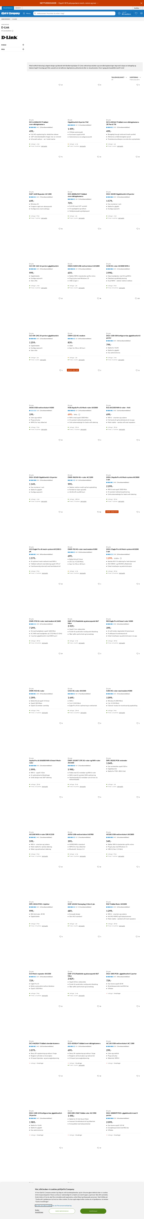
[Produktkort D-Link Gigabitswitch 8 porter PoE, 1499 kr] (85, 100)
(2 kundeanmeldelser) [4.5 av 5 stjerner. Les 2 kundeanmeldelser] (46, 1118)
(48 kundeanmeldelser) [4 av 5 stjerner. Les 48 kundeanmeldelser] (46, 554)
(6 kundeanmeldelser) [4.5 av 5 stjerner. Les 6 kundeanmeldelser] (123, 837)
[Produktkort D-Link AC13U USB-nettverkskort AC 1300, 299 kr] (123, 1021)
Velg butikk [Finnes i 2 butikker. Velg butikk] (83, 146)
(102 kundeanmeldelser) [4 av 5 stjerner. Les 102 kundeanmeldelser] (47, 1046)
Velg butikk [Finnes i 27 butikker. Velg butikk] (83, 429)
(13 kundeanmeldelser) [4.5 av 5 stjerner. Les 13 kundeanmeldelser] (46, 338)
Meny (27, 13)
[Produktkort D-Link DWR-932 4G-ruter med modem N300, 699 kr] (85, 527)
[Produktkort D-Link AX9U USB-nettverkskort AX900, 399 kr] (85, 812)
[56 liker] (61, 228)
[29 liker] (61, 653)
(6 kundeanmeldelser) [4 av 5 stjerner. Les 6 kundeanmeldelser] (123, 624)
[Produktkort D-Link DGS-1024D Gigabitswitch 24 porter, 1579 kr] (123, 172)
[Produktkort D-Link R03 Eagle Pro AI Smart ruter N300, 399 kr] (123, 599)
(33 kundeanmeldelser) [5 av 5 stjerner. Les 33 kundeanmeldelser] (46, 480)
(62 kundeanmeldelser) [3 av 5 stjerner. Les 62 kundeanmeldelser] (84, 480)
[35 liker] (138, 156)
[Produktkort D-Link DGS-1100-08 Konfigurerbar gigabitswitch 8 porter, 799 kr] (123, 313)
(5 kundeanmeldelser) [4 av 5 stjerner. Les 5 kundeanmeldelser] (123, 482)
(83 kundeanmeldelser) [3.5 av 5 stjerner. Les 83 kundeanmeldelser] (84, 338)
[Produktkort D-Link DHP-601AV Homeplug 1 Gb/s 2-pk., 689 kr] (85, 882)
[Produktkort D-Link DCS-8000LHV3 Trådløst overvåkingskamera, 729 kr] (85, 172)
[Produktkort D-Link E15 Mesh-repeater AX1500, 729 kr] (46, 952)
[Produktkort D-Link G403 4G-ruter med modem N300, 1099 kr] (123, 669)
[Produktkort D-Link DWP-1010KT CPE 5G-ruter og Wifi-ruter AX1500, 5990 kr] (85, 738)
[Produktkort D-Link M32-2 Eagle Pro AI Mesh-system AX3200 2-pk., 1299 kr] (123, 527)
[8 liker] (99, 84)
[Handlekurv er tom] (141, 13)
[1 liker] (61, 370)
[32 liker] (99, 866)
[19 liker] (99, 1148)
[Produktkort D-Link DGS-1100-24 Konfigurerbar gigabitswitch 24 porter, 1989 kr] (46, 1091)
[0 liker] (99, 228)
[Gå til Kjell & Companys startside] (11, 13)
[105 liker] (137, 298)
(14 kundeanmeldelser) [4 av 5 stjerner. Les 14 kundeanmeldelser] (84, 199)
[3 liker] (99, 653)
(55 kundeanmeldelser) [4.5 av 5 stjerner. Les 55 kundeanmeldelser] (84, 269)
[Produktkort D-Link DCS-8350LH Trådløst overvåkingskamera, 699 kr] (85, 1021)
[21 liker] (61, 1006)
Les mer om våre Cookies (43, 1205)
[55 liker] (61, 440)
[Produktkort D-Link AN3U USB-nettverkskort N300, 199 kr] (46, 385)
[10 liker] (61, 584)
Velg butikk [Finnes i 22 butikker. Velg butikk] (83, 712)
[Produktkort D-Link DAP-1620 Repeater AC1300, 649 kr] (46, 172)
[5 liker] (138, 84)
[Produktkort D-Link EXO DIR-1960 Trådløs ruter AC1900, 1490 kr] (85, 1091)
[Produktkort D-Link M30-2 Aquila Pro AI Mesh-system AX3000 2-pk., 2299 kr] (123, 455)
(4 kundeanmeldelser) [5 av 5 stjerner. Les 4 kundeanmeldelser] (123, 1118)
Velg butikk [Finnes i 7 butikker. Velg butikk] (44, 218)
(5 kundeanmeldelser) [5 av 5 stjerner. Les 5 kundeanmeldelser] (123, 1046)
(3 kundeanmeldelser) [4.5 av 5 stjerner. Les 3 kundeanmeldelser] (84, 765)
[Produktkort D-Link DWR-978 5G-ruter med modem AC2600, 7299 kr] (46, 599)
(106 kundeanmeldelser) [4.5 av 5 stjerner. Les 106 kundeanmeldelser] (124, 341)
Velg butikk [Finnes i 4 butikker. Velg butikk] (121, 218)
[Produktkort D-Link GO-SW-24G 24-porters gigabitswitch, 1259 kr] (46, 313)
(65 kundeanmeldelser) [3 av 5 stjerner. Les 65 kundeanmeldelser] (46, 624)
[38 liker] (99, 298)
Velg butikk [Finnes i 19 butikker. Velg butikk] (45, 926)
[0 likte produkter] (136, 13)
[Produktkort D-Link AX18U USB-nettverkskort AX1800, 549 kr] (123, 812)
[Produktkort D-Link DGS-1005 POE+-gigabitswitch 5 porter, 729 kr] (123, 952)
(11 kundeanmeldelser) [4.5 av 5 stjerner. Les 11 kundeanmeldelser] (84, 125)
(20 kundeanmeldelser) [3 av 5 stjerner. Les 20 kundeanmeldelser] (123, 554)
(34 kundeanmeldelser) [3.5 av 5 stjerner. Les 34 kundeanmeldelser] (46, 976)
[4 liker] (99, 440)
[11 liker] (138, 370)
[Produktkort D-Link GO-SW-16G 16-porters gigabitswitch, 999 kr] (46, 244)
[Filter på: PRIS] (12, 49)
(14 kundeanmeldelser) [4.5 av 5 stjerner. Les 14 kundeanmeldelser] (123, 197)
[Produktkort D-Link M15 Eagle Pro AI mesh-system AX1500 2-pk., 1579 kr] (46, 527)
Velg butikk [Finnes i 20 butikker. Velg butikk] (122, 288)
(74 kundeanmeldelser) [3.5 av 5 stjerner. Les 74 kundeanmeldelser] (46, 197)
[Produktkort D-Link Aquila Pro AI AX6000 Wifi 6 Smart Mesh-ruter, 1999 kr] (46, 738)
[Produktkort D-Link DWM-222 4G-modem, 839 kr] (85, 313)
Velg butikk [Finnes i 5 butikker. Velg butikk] (44, 429)
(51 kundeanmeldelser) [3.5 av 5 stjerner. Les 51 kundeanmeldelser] (84, 907)
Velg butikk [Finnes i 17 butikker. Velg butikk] (122, 429)
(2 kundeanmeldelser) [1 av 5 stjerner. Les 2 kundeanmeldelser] (46, 410)
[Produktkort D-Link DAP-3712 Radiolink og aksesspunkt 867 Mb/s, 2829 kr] (85, 952)
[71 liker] (61, 156)
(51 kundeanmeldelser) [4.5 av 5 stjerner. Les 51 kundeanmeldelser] (123, 694)
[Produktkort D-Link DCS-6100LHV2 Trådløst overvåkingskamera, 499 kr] (46, 100)
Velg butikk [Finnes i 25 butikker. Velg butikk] (122, 573)
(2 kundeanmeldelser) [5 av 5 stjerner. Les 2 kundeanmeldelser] (46, 765)
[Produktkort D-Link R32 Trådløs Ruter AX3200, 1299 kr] (123, 882)
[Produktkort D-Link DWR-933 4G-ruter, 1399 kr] (46, 669)
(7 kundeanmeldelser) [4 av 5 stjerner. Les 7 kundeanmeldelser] (84, 694)
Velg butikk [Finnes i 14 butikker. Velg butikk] (45, 995)
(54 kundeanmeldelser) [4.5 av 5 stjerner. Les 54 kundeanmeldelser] (46, 269)
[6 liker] (138, 512)
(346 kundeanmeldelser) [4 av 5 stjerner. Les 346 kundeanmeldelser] (85, 552)
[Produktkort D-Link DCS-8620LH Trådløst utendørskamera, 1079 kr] (46, 1021)
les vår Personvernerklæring (61, 1205)
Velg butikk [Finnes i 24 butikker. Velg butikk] (122, 926)
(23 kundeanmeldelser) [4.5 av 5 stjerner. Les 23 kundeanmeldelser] (46, 127)
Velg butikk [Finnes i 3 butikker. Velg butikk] (44, 146)
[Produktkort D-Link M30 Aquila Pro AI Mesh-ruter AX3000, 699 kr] (85, 385)
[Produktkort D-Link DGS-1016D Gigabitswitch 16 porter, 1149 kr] (46, 455)
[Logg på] (124, 13)
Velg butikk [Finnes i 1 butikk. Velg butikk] (120, 146)
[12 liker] (61, 512)
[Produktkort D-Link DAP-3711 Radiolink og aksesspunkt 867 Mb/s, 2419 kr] (85, 599)
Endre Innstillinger (39, 1211)
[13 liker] (61, 84)
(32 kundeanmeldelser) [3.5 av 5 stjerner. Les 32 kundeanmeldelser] (123, 127)
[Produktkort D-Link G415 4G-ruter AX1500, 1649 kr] (85, 669)
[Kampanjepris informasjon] (79, 414)
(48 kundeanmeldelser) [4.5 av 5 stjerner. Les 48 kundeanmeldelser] (123, 976)
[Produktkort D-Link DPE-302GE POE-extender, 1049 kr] (123, 738)
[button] (12, 30)
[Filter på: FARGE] (12, 45)
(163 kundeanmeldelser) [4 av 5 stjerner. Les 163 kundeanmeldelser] (124, 410)
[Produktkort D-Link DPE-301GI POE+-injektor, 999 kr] (46, 882)
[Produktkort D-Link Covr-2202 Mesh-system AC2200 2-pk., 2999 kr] (85, 1163)
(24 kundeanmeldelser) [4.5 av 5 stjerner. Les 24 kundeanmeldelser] (84, 410)
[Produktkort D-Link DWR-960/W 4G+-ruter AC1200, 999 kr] (85, 455)
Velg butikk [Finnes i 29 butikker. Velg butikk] (83, 501)
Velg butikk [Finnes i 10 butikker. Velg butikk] (122, 643)
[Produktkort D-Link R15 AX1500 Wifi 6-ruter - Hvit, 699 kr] (123, 385)
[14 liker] (99, 156)
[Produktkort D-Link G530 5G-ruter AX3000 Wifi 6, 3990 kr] (123, 244)
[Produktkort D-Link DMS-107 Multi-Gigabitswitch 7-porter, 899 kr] (46, 1163)
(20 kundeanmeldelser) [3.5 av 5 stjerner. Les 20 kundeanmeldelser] (84, 1046)
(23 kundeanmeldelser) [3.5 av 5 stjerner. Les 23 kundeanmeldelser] (123, 907)
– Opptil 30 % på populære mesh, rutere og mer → (69, 3)
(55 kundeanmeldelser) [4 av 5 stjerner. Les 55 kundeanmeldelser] (46, 694)
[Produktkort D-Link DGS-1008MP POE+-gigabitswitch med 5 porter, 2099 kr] (123, 1091)
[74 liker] (138, 936)
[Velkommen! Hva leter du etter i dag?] (76, 13)
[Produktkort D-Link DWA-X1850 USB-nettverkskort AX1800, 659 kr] (85, 244)
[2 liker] (138, 228)
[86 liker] (99, 512)
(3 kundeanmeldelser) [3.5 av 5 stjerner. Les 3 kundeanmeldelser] (84, 837)
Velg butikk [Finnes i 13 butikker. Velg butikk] (122, 712)
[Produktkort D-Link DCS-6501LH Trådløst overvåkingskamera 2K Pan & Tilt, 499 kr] (123, 100)
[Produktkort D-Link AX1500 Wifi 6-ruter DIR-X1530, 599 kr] (46, 812)
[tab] (8, 8)
